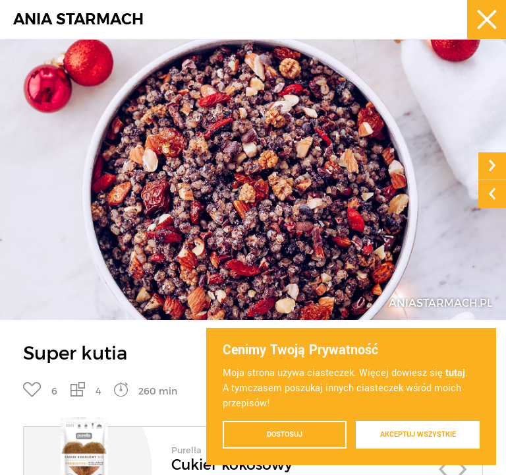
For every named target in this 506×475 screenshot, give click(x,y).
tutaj (455, 373)
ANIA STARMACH (78, 19)
